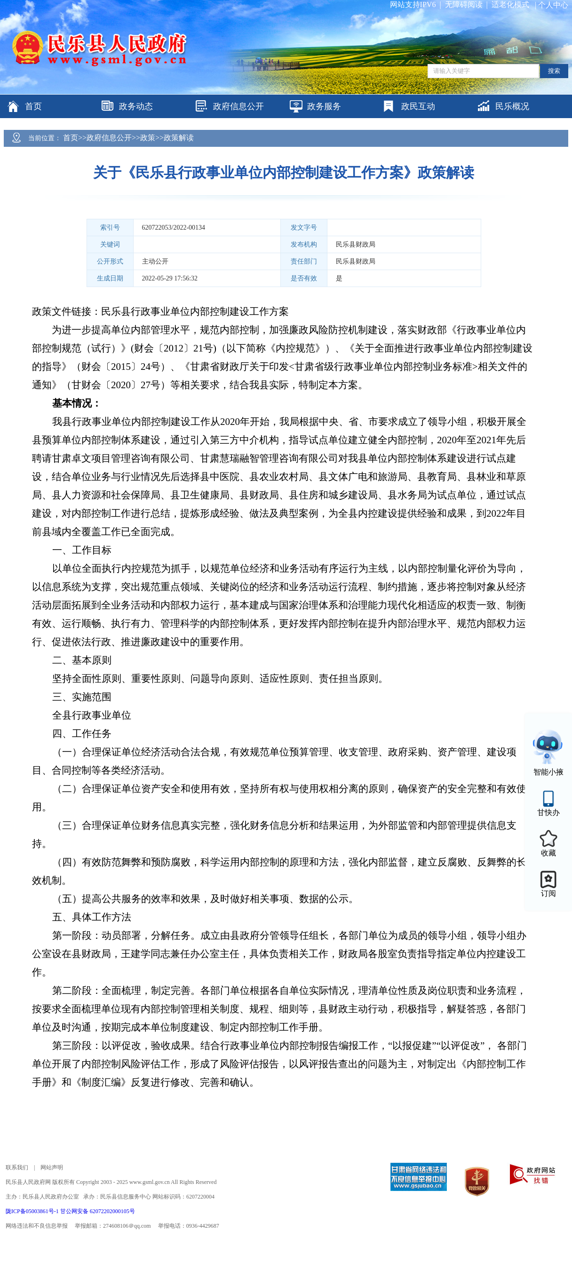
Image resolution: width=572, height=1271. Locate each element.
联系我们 (17, 1167)
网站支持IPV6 (413, 4)
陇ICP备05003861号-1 (33, 1211)
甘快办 (548, 812)
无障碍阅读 (464, 4)
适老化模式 (510, 4)
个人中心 (553, 5)
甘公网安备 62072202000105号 (97, 1211)
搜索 (554, 70)
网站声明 (51, 1167)
